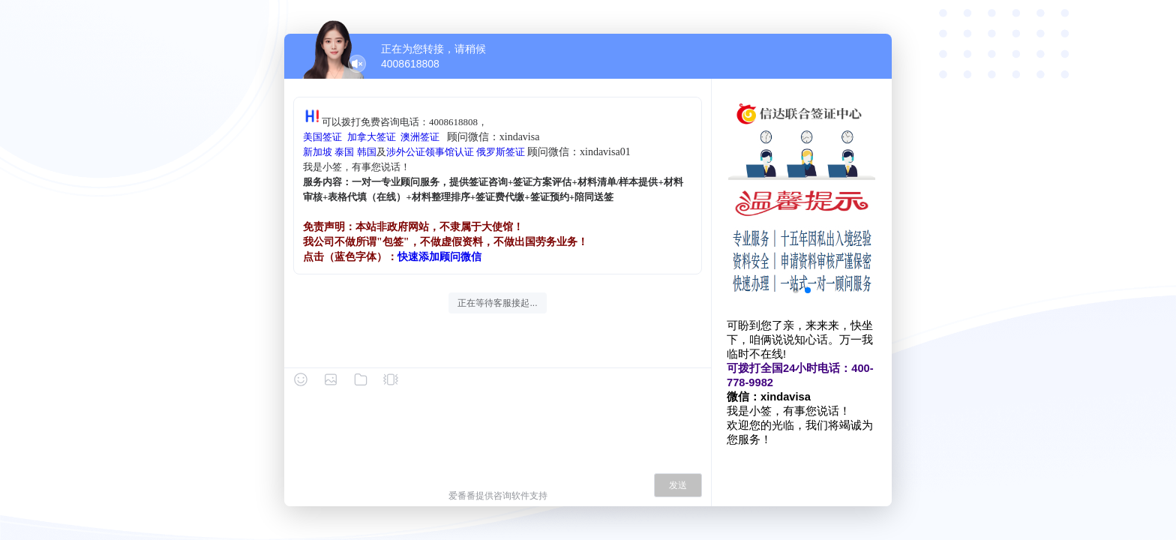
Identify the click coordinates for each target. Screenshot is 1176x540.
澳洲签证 (420, 136)
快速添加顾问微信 (440, 256)
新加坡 (317, 152)
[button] (796, 290)
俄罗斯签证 (500, 152)
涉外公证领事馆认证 (430, 152)
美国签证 (322, 136)
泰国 (344, 152)
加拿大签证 (371, 136)
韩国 (366, 152)
